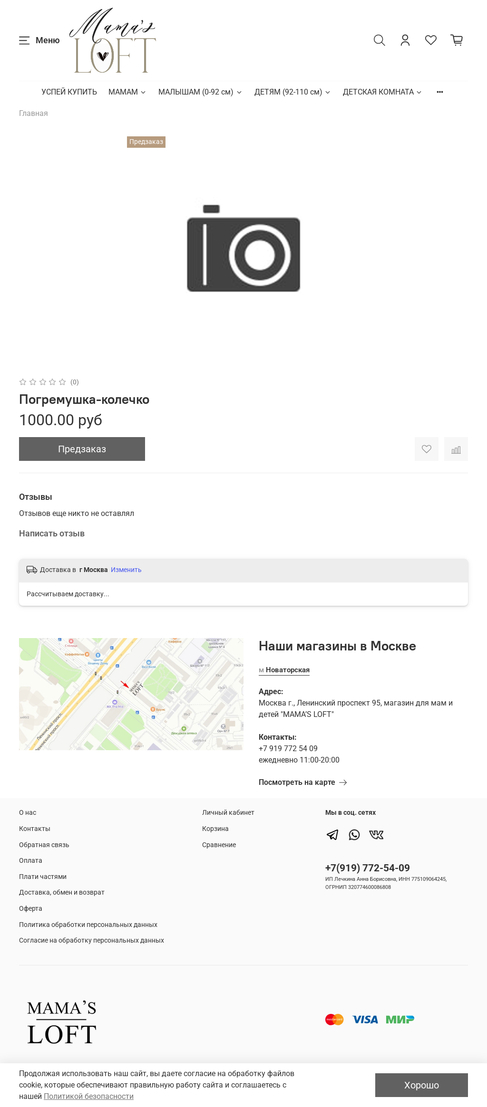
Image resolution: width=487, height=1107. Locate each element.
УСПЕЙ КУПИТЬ (69, 91)
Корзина (215, 829)
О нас (27, 813)
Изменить (126, 569)
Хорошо (421, 1085)
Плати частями (43, 877)
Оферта (30, 909)
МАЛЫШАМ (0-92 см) (200, 91)
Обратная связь (44, 845)
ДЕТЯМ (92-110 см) (292, 91)
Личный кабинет (228, 813)
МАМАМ (127, 91)
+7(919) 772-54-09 (367, 868)
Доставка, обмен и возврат (62, 892)
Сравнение (219, 845)
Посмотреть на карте (303, 782)
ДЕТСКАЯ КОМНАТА (383, 91)
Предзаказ (82, 449)
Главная (33, 113)
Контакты (34, 829)
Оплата (30, 861)
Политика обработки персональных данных (88, 925)
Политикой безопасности (89, 1096)
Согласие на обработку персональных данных (91, 940)
